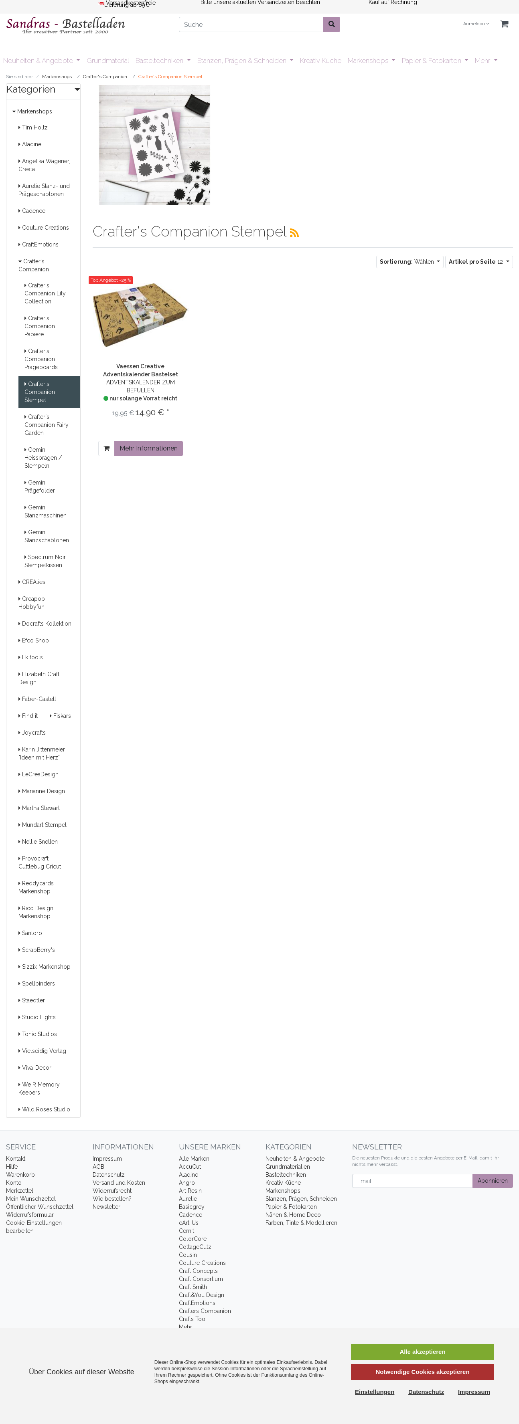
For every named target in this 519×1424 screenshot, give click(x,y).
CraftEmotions (38, 244)
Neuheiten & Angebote (39, 61)
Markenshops (369, 61)
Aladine (29, 144)
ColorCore (193, 1239)
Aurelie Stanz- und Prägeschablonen (44, 190)
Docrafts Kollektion (44, 623)
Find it (28, 716)
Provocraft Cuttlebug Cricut (39, 862)
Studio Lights (37, 1017)
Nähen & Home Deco (293, 1215)
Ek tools (30, 657)
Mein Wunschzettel (31, 1199)
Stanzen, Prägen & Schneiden (242, 61)
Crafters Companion (205, 1311)
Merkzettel (19, 1191)
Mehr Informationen (149, 448)
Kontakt (15, 1158)
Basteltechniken (160, 61)
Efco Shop (33, 640)
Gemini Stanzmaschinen (45, 511)
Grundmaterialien (288, 1166)
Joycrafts (32, 732)
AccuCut (190, 1166)
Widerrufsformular (30, 1215)
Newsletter (106, 1207)
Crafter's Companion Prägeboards (41, 359)
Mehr (483, 61)
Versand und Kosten (119, 1183)
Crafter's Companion (33, 265)
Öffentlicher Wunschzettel (39, 1207)
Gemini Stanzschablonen (46, 536)
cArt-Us (189, 1223)
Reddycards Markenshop (36, 887)
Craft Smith (193, 1287)
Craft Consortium (201, 1279)
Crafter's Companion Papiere (39, 326)
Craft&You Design (201, 1295)
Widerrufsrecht (112, 1191)
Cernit (186, 1231)
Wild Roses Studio (44, 1109)
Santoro (30, 933)
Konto (14, 1183)
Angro (187, 1183)
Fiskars (60, 716)
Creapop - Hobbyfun (33, 603)
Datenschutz (109, 1175)
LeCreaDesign (38, 774)
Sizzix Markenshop (44, 966)
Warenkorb (20, 1175)
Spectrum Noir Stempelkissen (45, 561)
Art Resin (190, 1191)
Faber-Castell (37, 699)
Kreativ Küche (320, 61)
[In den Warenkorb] (106, 448)
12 (477, 262)
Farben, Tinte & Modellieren (301, 1223)
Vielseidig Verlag (42, 1051)
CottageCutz (195, 1247)
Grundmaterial (108, 61)
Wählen (408, 262)
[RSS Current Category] (294, 233)
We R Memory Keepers (39, 1088)
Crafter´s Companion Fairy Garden (46, 425)
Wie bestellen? (112, 1199)
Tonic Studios (37, 1034)
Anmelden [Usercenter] (476, 23)
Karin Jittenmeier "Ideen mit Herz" (41, 753)
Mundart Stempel (42, 825)
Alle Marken (194, 1158)
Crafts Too (192, 1319)
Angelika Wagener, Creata (44, 165)
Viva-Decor (34, 1067)
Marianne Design (41, 791)
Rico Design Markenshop (35, 912)
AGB (98, 1166)
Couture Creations (43, 227)
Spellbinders (36, 983)
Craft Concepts (198, 1271)
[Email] (412, 1181)
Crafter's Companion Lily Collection (45, 293)
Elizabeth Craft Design (38, 678)
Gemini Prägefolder (39, 486)
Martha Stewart (39, 808)
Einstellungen (374, 1391)
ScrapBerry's (36, 950)
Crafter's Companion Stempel (39, 392)
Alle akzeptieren (422, 1351)
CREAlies (31, 582)
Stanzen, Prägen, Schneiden (301, 1199)
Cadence (31, 211)
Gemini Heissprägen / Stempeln (43, 457)
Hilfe (12, 1166)
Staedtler (31, 1000)
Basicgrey (192, 1207)
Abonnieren (493, 1181)
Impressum (107, 1158)
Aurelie (188, 1199)
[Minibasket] (504, 24)
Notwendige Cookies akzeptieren (422, 1371)
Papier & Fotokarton (432, 61)
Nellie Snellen (38, 841)
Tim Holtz (33, 127)
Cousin (188, 1255)
